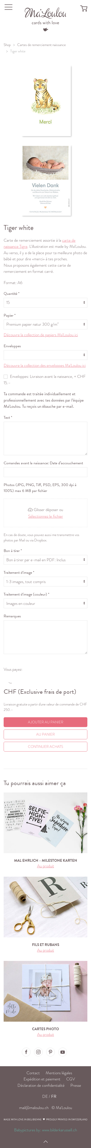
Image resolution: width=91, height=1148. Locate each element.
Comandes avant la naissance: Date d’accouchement (43, 463)
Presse (75, 1085)
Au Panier (45, 734)
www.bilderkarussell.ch (59, 1130)
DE (45, 1096)
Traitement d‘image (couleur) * (26, 594)
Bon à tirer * (13, 551)
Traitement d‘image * (19, 572)
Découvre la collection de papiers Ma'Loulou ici (41, 335)
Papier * (10, 315)
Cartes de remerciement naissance (41, 45)
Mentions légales (59, 1073)
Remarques (12, 616)
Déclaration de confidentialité (41, 1085)
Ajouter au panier (45, 722)
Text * (8, 417)
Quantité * (11, 294)
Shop (7, 45)
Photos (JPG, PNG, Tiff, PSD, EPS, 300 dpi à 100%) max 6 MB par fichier (40, 488)
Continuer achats (45, 746)
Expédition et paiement (42, 1079)
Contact (33, 1073)
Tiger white (17, 51)
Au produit (45, 866)
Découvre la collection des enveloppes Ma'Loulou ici (45, 365)
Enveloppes (12, 346)
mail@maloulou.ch (34, 1108)
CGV (70, 1079)
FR (53, 1096)
